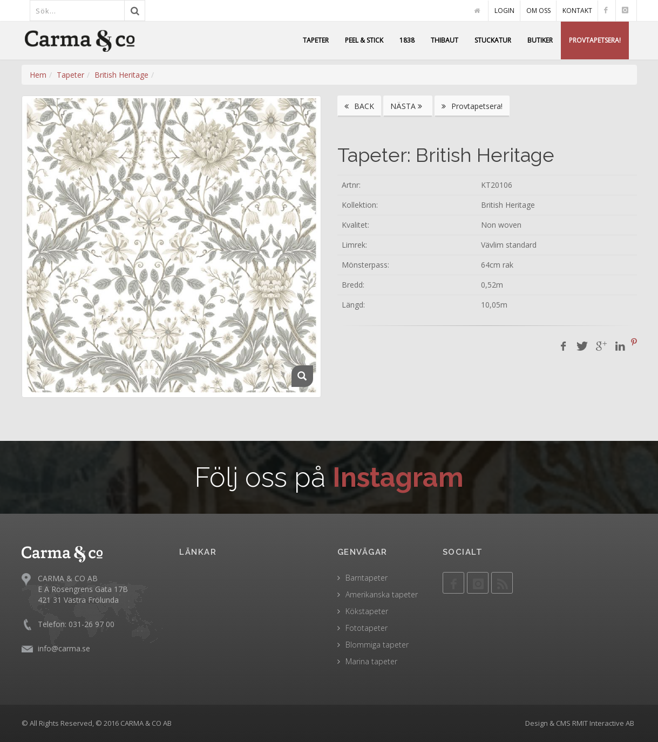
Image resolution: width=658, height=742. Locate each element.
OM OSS (538, 10)
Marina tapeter (371, 661)
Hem (38, 75)
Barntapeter (366, 578)
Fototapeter (366, 628)
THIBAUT (444, 40)
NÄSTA (407, 106)
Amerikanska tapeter (381, 594)
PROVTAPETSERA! (595, 40)
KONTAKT (577, 10)
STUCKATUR (492, 40)
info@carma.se (64, 648)
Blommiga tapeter (377, 644)
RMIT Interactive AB (603, 723)
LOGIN (504, 10)
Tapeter (70, 75)
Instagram (398, 477)
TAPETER (316, 40)
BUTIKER (540, 40)
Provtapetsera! (472, 106)
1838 (407, 40)
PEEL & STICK (364, 40)
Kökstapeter (366, 611)
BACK (359, 106)
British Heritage (121, 75)
